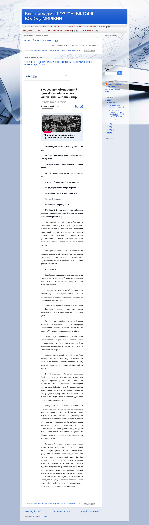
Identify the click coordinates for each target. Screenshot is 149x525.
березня (112, 103)
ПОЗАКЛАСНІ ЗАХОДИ (72, 27)
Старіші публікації (90, 511)
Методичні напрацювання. (33, 31)
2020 (109, 124)
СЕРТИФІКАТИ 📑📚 (89, 31)
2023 (109, 100)
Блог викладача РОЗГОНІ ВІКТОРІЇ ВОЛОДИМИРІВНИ (59, 16)
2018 (109, 130)
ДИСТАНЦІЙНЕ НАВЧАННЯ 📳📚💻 (63, 31)
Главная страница (31, 27)
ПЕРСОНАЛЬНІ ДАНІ (50, 27)
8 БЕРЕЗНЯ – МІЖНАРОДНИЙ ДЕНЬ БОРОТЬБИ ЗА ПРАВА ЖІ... (116, 113)
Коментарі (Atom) (42, 516)
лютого (112, 120)
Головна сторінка (61, 511)
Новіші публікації (32, 511)
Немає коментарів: (74, 50)
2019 (109, 127)
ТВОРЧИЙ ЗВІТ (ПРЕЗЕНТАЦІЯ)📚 (41, 41)
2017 (109, 133)
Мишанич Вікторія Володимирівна (114, 85)
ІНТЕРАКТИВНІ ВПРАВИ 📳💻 (97, 27)
